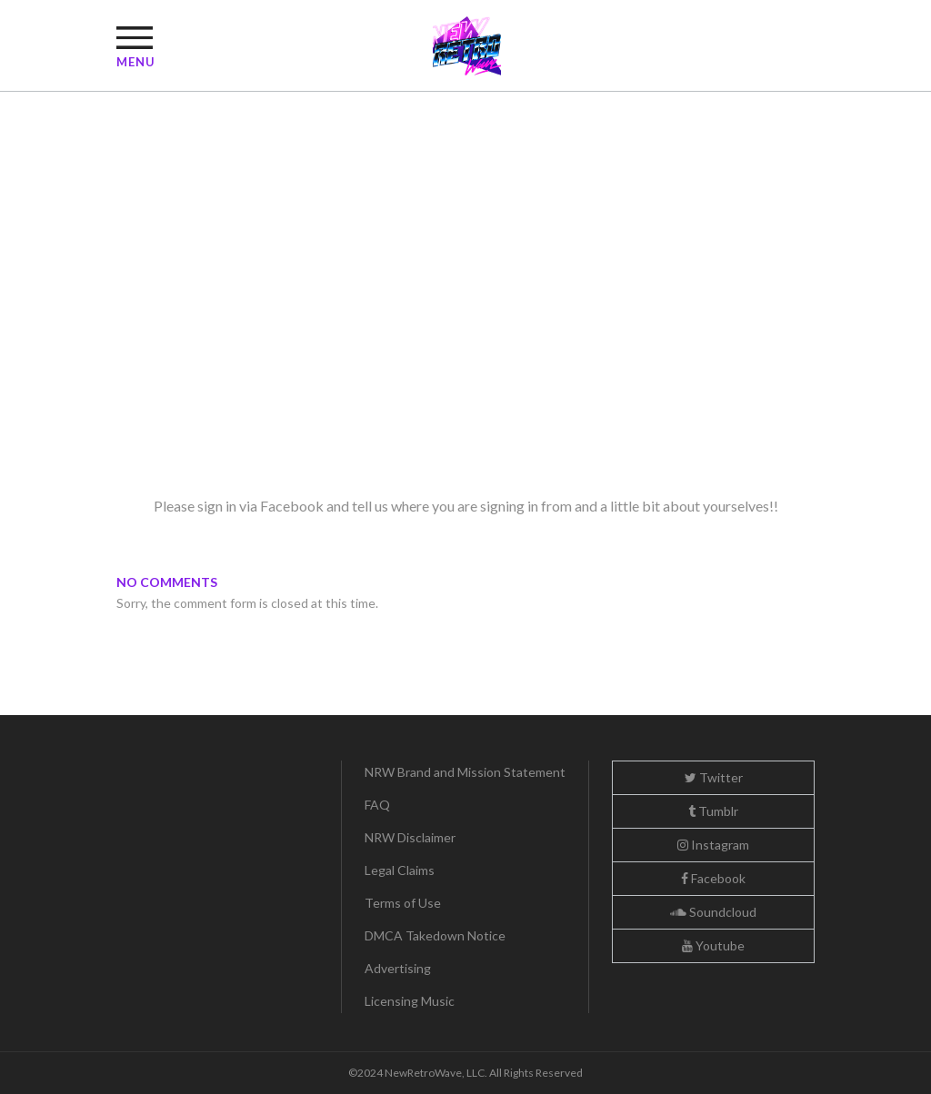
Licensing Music (410, 1001)
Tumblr (713, 811)
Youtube (713, 945)
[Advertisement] (465, 343)
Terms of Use (403, 902)
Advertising (398, 968)
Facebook (713, 878)
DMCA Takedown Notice (435, 935)
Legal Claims (400, 870)
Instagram (713, 844)
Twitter (714, 777)
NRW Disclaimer (410, 837)
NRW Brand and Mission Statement (465, 772)
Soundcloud (713, 912)
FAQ (377, 804)
